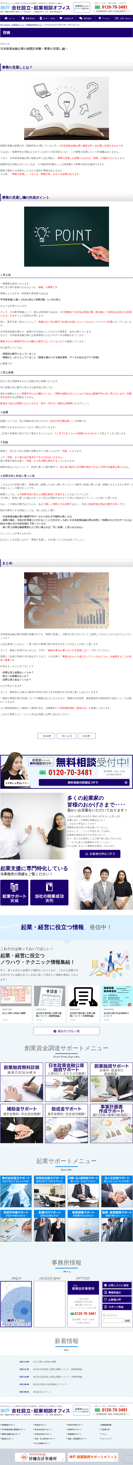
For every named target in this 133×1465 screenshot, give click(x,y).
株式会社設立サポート (43, 1430)
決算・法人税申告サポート (45, 1439)
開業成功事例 (112, 3)
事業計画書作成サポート (11, 1434)
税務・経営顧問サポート (77, 1439)
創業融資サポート (8, 1425)
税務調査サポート (75, 1434)
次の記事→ (86, 736)
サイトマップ (106, 1439)
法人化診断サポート (42, 1443)
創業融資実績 (106, 1425)
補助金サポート (8, 1439)
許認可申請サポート (75, 1425)
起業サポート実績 (100, 3)
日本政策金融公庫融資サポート (14, 1430)
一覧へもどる (66, 736)
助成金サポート (41, 1425)
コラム (103, 1434)
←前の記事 (46, 736)
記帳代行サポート (75, 1430)
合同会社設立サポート (43, 1434)
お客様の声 (122, 3)
